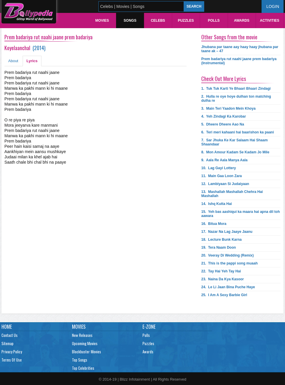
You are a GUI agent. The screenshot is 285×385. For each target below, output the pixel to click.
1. (236, 89)
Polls (213, 20)
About (13, 61)
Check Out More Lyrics (223, 78)
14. (216, 204)
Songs (130, 20)
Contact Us (9, 335)
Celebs (158, 20)
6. (237, 132)
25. (224, 295)
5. (222, 124)
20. (227, 255)
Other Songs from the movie (229, 37)
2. (236, 98)
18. (221, 240)
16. (213, 224)
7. (234, 142)
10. (218, 168)
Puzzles (186, 20)
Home (6, 326)
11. (221, 176)
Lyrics (32, 61)
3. (228, 108)
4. (223, 116)
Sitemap (7, 343)
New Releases (82, 335)
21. (229, 263)
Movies (102, 20)
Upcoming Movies (85, 343)
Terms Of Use (11, 360)
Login (272, 6)
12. (225, 184)
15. (240, 214)
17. (226, 232)
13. (232, 194)
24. (228, 287)
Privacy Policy (11, 352)
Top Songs (79, 360)
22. (221, 271)
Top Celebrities (83, 368)
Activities (269, 20)
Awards (241, 20)
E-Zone (148, 326)
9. (224, 160)
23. (222, 279)
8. (235, 152)
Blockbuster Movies (86, 352)
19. (218, 247)
